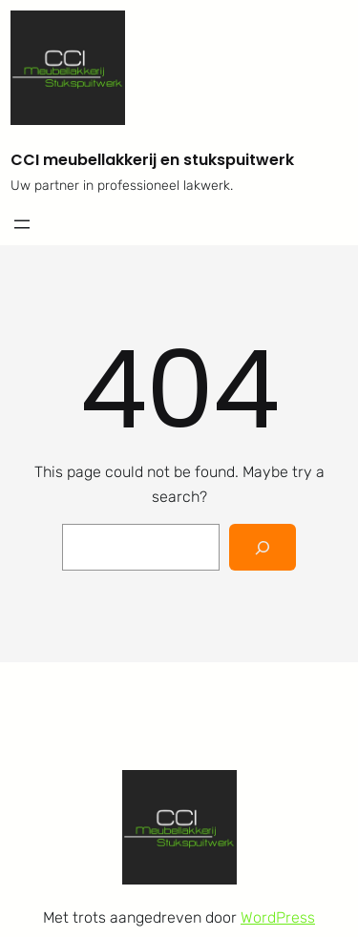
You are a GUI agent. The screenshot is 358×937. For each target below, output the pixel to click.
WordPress (278, 917)
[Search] (263, 547)
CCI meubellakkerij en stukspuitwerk (152, 160)
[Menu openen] (22, 224)
